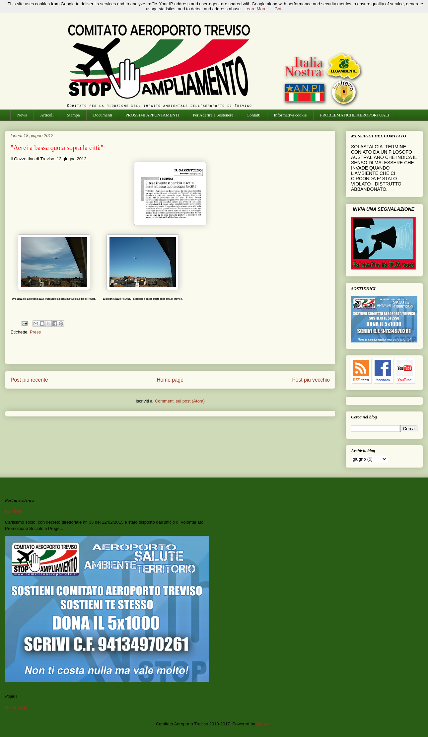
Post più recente (29, 380)
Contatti (253, 114)
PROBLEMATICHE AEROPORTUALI (354, 114)
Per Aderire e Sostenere (213, 114)
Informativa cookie (290, 114)
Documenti (102, 114)
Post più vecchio (311, 380)
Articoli (46, 114)
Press (35, 332)
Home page (170, 380)
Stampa (73, 114)
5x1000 (13, 511)
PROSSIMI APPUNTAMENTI (152, 114)
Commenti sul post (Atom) (180, 401)
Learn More (255, 8)
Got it (279, 8)
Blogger (263, 723)
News (22, 114)
